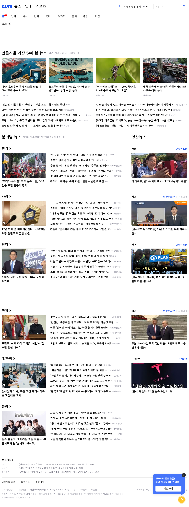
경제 (36, 16)
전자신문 (182, 358)
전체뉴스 (25, 481)
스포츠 (41, 6)
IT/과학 (61, 16)
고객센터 (83, 489)
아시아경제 (7, 95)
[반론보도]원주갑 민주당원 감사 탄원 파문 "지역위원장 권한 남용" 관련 (51, 468)
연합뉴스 (147, 95)
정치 (13, 16)
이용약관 (22, 489)
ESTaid (7, 497)
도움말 (94, 489)
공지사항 (71, 489)
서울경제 (182, 196)
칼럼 (85, 16)
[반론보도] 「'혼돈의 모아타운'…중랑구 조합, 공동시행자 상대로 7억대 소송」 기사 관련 (59, 471)
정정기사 (6, 460)
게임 (97, 16)
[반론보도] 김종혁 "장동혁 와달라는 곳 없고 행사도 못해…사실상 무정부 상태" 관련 (56, 464)
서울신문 (100, 95)
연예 (28, 6)
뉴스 (17, 6)
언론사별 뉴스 (8, 481)
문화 (74, 16)
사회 (25, 16)
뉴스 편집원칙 (8, 489)
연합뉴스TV (181, 148)
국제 (48, 16)
